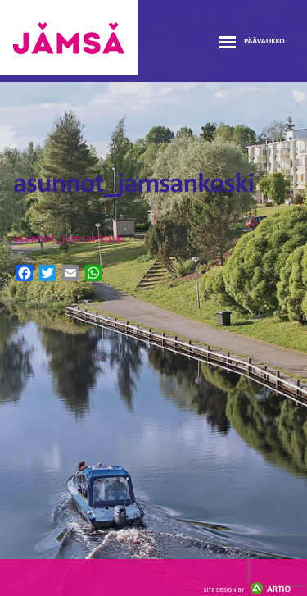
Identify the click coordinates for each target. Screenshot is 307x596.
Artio (247, 589)
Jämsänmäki (68, 37)
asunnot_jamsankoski (69, 239)
